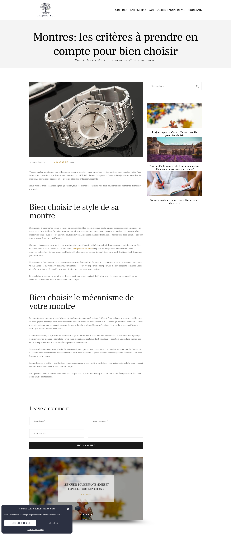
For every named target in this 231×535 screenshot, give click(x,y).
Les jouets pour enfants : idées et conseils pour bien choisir (86, 487)
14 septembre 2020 (37, 162)
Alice (72, 162)
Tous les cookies (20, 523)
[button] (68, 508)
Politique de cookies (36, 530)
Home (78, 60)
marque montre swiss (83, 248)
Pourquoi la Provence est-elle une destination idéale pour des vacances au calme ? (174, 168)
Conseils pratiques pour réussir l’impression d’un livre (174, 202)
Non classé (86, 494)
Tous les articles (94, 60)
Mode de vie (62, 162)
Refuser (53, 523)
